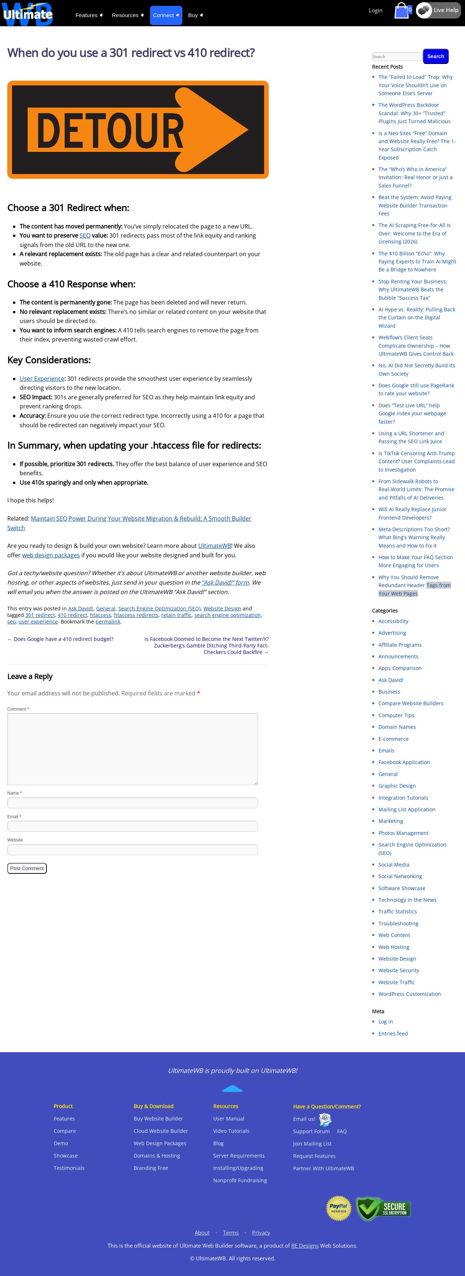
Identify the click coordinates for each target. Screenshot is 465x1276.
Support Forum (311, 1131)
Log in (386, 1021)
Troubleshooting (398, 923)
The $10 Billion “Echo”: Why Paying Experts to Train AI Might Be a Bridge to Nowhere (417, 261)
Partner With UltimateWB (323, 1168)
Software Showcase (402, 888)
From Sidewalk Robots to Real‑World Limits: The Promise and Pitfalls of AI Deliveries (416, 489)
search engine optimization (227, 614)
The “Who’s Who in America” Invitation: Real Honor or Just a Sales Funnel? (416, 177)
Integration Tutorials (403, 797)
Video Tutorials (231, 1130)
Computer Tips (397, 715)
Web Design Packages (160, 1143)
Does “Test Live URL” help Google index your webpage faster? (412, 413)
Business (389, 691)
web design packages (51, 555)
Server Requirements (239, 1155)
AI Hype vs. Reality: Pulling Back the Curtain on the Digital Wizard (417, 317)
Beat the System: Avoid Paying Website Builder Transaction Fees (415, 205)
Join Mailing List (312, 1143)
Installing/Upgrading (238, 1167)
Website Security (399, 970)
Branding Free (151, 1167)
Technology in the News (408, 899)
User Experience (42, 379)
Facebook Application (404, 762)
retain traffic (176, 614)
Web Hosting (394, 947)
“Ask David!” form (225, 582)
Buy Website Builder (158, 1118)
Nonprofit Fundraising (240, 1180)
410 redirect (72, 614)
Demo (61, 1143)
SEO (85, 235)
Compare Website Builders (411, 703)
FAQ (342, 1131)
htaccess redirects (136, 614)
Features (64, 1118)
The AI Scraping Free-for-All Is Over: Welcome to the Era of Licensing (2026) (415, 233)
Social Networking (400, 876)
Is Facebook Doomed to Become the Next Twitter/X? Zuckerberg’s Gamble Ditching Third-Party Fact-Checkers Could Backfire (207, 645)
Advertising (392, 632)
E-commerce (394, 738)
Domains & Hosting (157, 1155)
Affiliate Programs (400, 644)
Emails (387, 750)
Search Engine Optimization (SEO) (159, 608)
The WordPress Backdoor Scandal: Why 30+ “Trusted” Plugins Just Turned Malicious (415, 113)
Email (14, 816)
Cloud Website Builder (161, 1130)
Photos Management (404, 832)
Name (14, 793)
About (202, 1232)
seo (11, 621)
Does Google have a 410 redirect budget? (60, 638)
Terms (231, 1232)
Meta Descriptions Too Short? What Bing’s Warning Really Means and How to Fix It (414, 537)
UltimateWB (214, 546)
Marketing (391, 820)
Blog (218, 1143)
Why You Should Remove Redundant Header (415, 585)
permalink (108, 621)
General (106, 608)
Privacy (261, 1232)
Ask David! (80, 608)
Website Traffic (397, 982)
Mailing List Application (407, 809)
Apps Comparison (400, 668)
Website (15, 840)
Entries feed (393, 1033)
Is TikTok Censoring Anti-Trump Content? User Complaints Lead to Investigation (417, 461)
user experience (38, 621)
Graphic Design (397, 785)
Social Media (394, 864)
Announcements (398, 656)
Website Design (222, 608)
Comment (18, 709)
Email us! (304, 1118)
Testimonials (69, 1167)
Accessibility (393, 621)
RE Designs (305, 1245)
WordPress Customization (410, 993)
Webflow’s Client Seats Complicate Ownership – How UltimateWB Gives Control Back (416, 345)
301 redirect (40, 614)
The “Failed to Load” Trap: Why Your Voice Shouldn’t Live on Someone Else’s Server (416, 85)
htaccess (100, 614)
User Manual (228, 1118)
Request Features (314, 1155)
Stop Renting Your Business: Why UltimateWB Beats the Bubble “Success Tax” (413, 289)
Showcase (66, 1155)
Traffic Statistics (398, 911)
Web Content (394, 935)
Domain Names (397, 726)
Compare (65, 1130)
